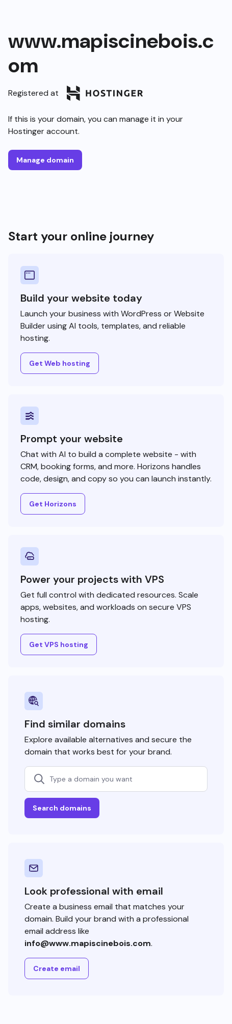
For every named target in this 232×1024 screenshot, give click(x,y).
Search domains (62, 808)
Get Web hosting (59, 363)
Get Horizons (52, 503)
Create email (56, 968)
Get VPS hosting (58, 644)
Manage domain (45, 160)
